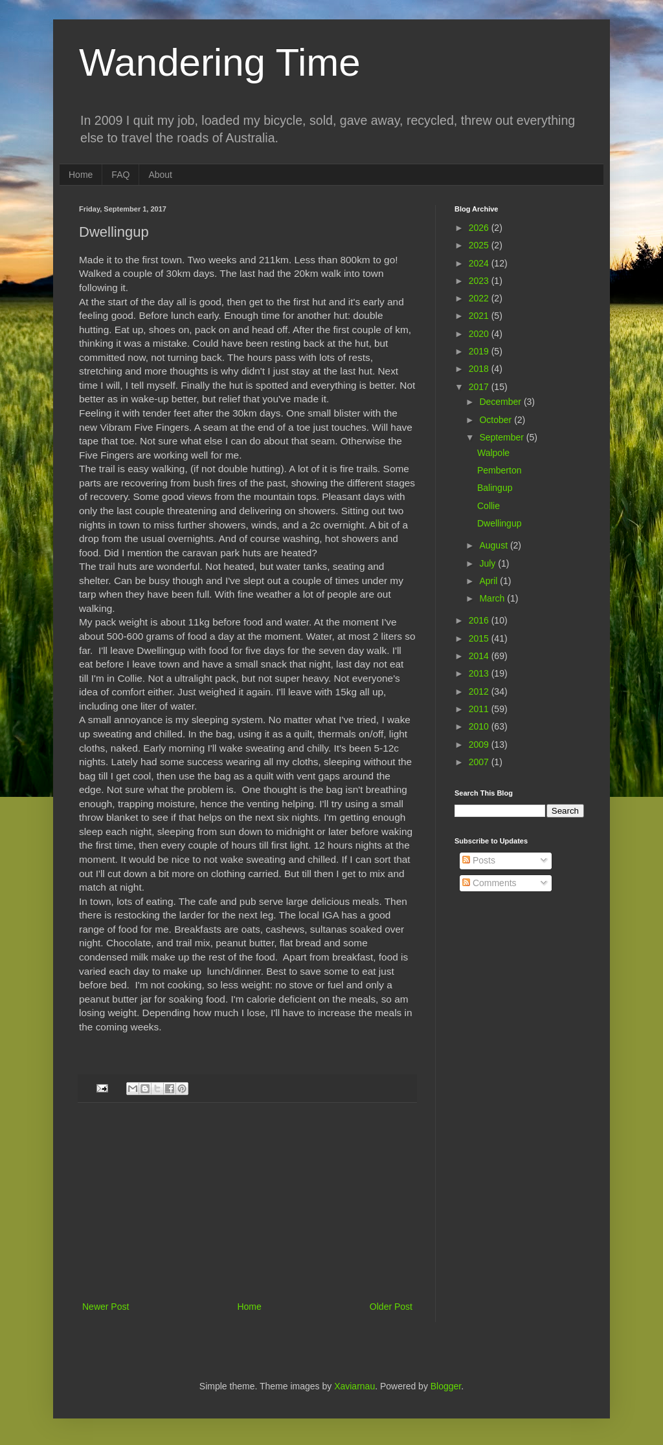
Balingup (495, 488)
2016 (480, 620)
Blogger (446, 1386)
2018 (480, 369)
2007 (480, 762)
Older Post (391, 1306)
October (496, 420)
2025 (480, 245)
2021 (480, 315)
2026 (480, 228)
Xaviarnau (354, 1386)
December (501, 402)
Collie (488, 506)
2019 (480, 351)
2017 (480, 387)
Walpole (493, 453)
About (160, 174)
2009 (480, 744)
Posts (478, 860)
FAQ (120, 174)
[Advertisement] (247, 1202)
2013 (480, 673)
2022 (480, 298)
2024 (480, 263)
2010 (480, 726)
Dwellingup (499, 523)
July (488, 563)
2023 (480, 281)
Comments (489, 883)
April (489, 581)
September (502, 437)
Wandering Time (220, 62)
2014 (480, 656)
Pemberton (499, 470)
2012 (480, 691)
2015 (480, 638)
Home (81, 174)
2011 (480, 709)
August (494, 545)
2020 (480, 334)
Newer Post (105, 1306)
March (493, 598)
